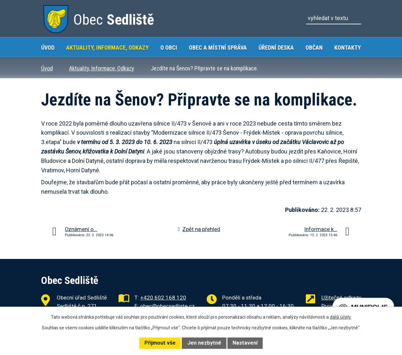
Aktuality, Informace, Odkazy (107, 47)
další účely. (340, 317)
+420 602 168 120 (163, 297)
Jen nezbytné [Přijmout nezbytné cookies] (204, 343)
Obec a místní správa (218, 47)
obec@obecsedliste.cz (167, 306)
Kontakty (347, 47)
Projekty (331, 306)
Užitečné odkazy (341, 297)
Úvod (47, 47)
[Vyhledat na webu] (333, 18)
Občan (314, 47)
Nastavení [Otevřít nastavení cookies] (245, 343)
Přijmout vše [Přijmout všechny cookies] (160, 343)
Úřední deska (276, 47)
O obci (168, 47)
